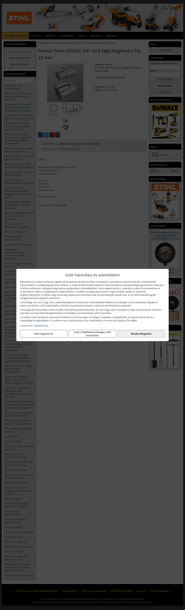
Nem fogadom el (43, 333)
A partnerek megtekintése (34, 325)
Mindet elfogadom (141, 333)
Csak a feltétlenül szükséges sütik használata (92, 333)
